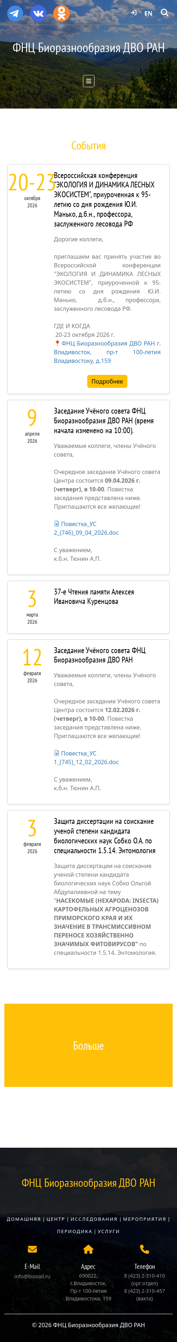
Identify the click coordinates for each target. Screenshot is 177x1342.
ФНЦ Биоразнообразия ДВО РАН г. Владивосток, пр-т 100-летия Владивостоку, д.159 (107, 352)
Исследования (94, 1219)
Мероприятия (145, 1219)
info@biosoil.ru (32, 1276)
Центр (56, 1219)
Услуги (109, 1231)
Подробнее (107, 381)
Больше (88, 1045)
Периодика (75, 1231)
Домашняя (24, 1219)
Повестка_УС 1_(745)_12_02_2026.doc (86, 757)
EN (148, 13)
